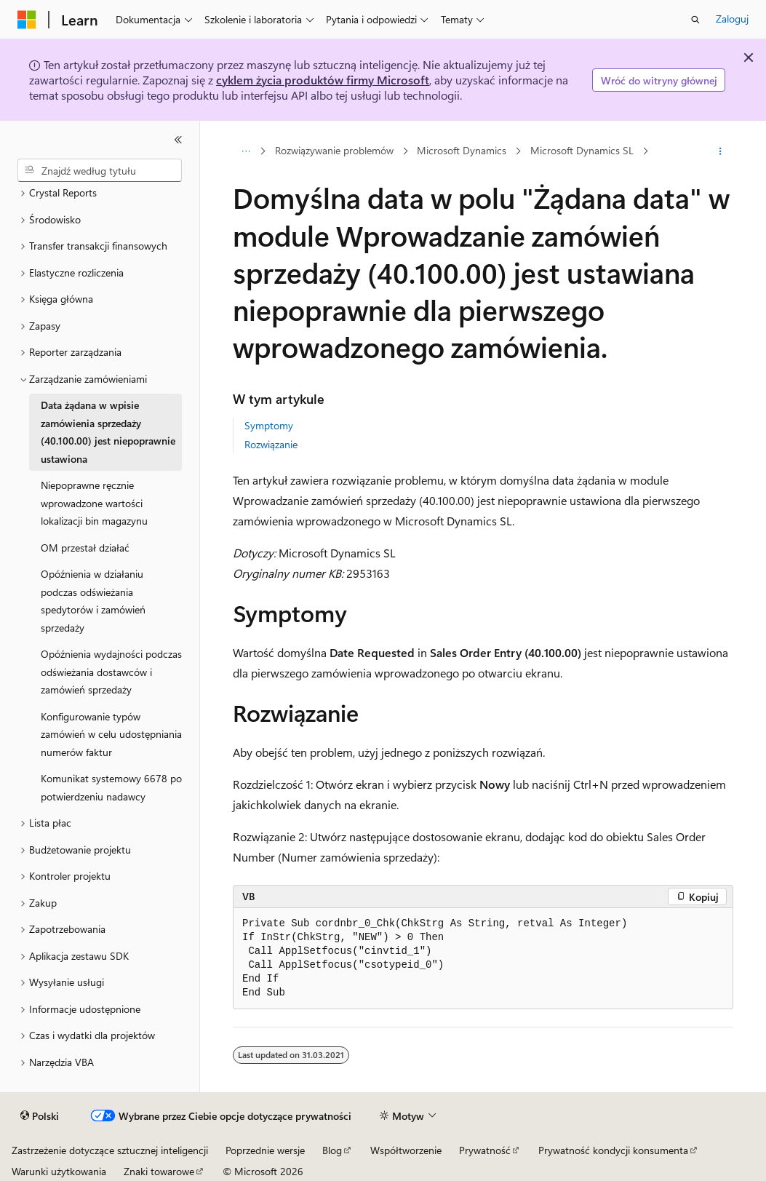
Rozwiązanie (271, 444)
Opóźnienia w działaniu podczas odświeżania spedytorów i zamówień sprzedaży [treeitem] (93, 601)
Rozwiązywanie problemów (334, 151)
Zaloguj (732, 18)
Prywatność (485, 1150)
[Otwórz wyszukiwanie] (695, 20)
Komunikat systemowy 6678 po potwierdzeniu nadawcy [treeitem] (111, 787)
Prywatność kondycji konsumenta (613, 1150)
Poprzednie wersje (265, 1150)
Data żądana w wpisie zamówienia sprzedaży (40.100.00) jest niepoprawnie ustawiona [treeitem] (108, 432)
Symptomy (268, 425)
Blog (332, 1150)
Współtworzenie (406, 1150)
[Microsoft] (26, 19)
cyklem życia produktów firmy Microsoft (322, 79)
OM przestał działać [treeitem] (85, 547)
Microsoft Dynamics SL (582, 151)
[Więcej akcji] (720, 151)
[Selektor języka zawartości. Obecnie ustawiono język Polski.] (40, 1116)
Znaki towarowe (159, 1171)
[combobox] (99, 170)
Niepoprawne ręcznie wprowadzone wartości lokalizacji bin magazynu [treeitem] (94, 503)
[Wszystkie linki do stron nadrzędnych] (245, 151)
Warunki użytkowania (59, 1171)
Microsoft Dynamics (461, 151)
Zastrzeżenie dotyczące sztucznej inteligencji (110, 1150)
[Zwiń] (178, 140)
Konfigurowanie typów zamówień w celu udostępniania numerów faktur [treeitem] (111, 734)
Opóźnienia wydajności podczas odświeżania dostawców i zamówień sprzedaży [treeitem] (111, 671)
